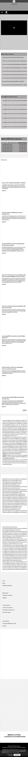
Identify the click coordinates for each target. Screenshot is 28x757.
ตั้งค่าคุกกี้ (10, 754)
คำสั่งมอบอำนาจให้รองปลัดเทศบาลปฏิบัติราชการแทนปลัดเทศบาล (14, 489)
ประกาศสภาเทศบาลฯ (6, 605)
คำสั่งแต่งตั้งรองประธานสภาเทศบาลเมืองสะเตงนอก (12, 480)
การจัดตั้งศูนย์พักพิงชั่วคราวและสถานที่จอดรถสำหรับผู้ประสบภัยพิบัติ (15, 545)
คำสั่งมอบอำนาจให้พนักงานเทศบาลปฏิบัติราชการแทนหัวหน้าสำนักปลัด (15, 511)
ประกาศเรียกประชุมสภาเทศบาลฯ (8, 610)
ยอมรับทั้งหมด (17, 754)
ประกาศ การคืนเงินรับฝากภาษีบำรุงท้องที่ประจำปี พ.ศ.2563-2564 (14, 558)
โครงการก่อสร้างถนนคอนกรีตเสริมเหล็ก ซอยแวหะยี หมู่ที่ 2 (13, 81)
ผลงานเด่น (4, 626)
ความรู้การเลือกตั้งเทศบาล (7, 464)
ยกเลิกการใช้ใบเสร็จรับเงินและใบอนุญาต (9, 527)
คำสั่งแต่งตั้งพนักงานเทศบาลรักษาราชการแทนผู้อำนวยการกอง (13, 495)
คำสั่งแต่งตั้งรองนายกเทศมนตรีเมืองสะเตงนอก (11, 485)
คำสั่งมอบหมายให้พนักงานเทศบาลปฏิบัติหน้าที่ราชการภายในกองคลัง (14, 500)
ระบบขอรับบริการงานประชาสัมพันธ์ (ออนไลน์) (14, 736)
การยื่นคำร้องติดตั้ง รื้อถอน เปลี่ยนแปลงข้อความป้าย (12, 537)
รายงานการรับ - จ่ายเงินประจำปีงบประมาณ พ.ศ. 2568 (12, 543)
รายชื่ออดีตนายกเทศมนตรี (7, 585)
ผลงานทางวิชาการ (5, 621)
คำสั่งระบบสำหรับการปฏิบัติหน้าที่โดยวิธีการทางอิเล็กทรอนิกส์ (13, 494)
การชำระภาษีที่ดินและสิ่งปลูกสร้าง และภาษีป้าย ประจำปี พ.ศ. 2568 (14, 563)
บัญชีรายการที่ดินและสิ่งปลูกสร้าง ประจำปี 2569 (11, 530)
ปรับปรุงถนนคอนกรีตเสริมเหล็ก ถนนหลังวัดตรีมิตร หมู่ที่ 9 (13, 57)
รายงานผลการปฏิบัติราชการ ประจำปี (9, 623)
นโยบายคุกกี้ (17, 752)
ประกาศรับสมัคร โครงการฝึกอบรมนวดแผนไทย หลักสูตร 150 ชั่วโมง (14, 434)
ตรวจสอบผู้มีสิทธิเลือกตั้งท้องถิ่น (8, 458)
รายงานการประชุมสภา (6, 612)
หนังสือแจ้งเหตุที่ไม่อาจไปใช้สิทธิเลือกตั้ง (11, 453)
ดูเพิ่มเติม (4, 190)
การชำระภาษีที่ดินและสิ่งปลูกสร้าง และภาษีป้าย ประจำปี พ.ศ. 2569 (14, 539)
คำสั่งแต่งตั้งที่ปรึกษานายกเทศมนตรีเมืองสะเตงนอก (11, 483)
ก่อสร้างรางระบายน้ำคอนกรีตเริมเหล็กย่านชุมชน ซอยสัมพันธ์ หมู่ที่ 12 (14, 61)
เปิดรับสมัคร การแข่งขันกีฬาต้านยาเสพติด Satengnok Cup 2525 (14, 447)
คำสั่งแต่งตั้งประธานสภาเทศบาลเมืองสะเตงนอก (11, 488)
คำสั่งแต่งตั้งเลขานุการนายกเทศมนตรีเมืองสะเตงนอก (12, 482)
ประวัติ (3, 581)
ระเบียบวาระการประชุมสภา (7, 607)
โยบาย (4, 583)
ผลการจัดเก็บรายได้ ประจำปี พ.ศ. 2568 (9, 435)
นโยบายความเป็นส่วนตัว (8, 752)
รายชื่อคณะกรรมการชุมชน (7, 595)
